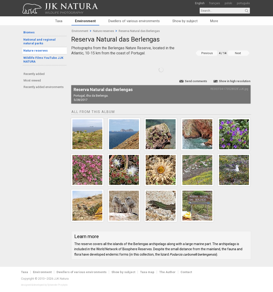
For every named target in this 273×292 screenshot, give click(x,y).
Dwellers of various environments (134, 21)
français (214, 3)
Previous (207, 53)
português (243, 3)
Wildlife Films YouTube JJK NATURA (43, 59)
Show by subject (185, 21)
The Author (167, 272)
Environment (85, 21)
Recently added (34, 74)
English (200, 3)
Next (238, 53)
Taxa (58, 21)
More (214, 21)
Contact (186, 272)
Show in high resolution (234, 81)
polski (228, 3)
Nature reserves (35, 50)
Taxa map (147, 272)
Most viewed (32, 80)
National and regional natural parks (39, 41)
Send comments (196, 81)
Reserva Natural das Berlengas (139, 31)
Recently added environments (44, 87)
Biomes (29, 32)
